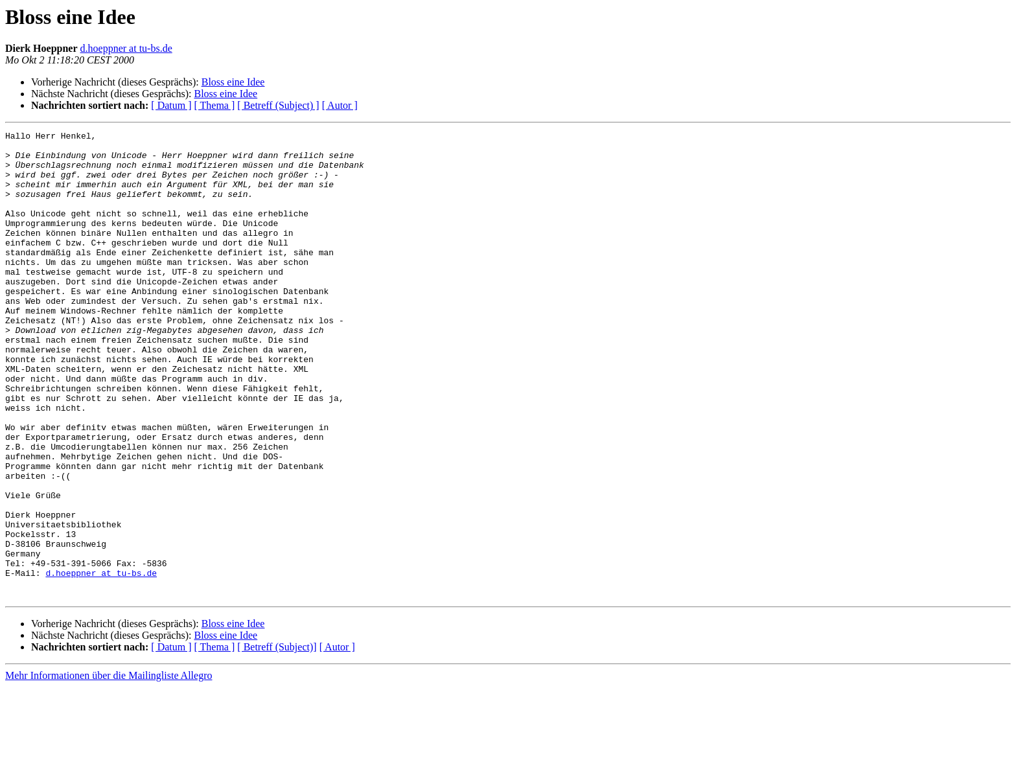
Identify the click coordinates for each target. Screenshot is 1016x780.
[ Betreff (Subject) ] (278, 105)
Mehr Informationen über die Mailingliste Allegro (108, 768)
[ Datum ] (171, 105)
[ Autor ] (340, 105)
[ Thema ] (214, 105)
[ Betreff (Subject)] (276, 740)
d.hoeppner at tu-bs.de (126, 48)
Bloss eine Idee (233, 81)
